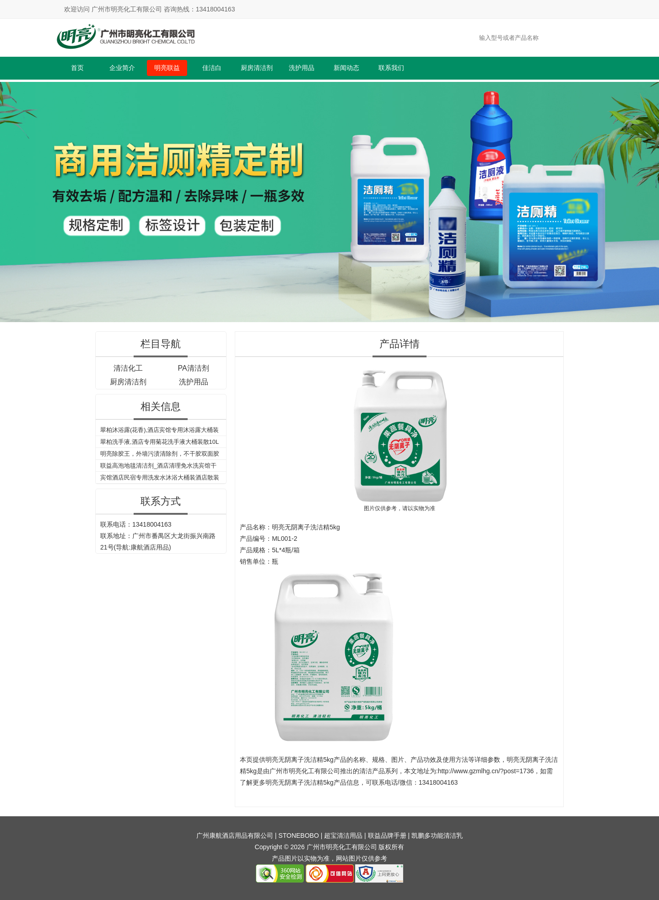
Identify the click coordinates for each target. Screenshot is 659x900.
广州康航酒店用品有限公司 (234, 835)
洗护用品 (301, 67)
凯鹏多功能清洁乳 (437, 835)
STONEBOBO (298, 835)
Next (650, 200)
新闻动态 (346, 67)
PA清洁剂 (193, 368)
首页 (77, 67)
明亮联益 (167, 67)
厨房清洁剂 (257, 67)
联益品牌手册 (387, 835)
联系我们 (391, 67)
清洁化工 (128, 368)
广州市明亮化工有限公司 (305, 771)
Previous (8, 200)
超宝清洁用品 (343, 835)
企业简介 (122, 67)
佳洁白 (211, 67)
